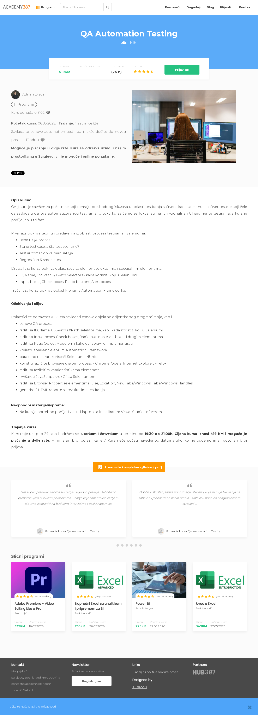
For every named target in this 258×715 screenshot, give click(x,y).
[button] (117, 545)
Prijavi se (182, 70)
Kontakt (245, 7)
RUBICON (139, 687)
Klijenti (225, 7)
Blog (210, 7)
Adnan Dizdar (34, 94)
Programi (45, 7)
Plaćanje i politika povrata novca (155, 672)
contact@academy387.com (31, 683)
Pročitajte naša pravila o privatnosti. (31, 706)
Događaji (193, 7)
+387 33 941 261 (22, 689)
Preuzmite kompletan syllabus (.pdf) (129, 467)
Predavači (172, 7)
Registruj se (91, 681)
